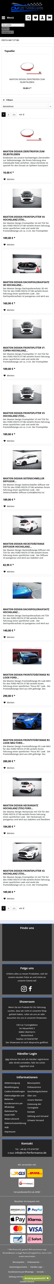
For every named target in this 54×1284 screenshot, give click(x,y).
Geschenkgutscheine (37, 1091)
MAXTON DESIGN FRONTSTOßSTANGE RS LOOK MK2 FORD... (26, 741)
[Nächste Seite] (8, 114)
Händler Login (27, 1054)
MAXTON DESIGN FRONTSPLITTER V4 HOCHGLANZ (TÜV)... (24, 218)
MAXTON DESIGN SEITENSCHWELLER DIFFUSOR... (23, 480)
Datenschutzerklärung (15, 1123)
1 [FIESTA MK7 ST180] (3, 114)
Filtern (8, 100)
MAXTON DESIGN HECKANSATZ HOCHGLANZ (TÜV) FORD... (20, 807)
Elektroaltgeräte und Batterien (14, 1097)
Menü (8, 17)
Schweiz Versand (35, 1120)
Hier (7, 1059)
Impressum (9, 1131)
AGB (6, 1127)
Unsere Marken (34, 1100)
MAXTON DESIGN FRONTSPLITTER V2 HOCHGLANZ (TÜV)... (24, 872)
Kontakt (31, 1111)
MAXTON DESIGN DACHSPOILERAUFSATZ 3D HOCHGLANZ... (26, 283)
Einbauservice (34, 1087)
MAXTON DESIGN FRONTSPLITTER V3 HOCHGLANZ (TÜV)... (24, 414)
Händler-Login (36, 1267)
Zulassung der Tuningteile (34, 1106)
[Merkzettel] (35, 18)
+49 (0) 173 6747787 (29, 1149)
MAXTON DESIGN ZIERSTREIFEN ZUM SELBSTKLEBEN (27, 80)
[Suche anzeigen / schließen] (28, 18)
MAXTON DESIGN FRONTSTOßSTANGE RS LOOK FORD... (26, 676)
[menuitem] (7, 18)
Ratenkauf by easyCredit (10, 1113)
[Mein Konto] (42, 18)
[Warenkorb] (49, 18)
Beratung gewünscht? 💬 (37, 1278)
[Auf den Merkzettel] (9, 179)
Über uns (31, 1095)
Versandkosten (9, 1253)
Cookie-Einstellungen (14, 1091)
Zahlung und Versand (37, 1116)
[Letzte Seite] (14, 114)
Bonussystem (33, 1083)
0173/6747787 (31, 1039)
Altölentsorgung (12, 1083)
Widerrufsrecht (11, 1118)
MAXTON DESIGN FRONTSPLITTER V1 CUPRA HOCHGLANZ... (24, 349)
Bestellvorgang (11, 1087)
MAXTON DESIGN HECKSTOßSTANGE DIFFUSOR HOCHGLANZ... (23, 545)
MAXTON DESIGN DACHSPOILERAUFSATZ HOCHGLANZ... (26, 611)
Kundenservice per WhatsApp (13, 1105)
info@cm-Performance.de (30, 1152)
